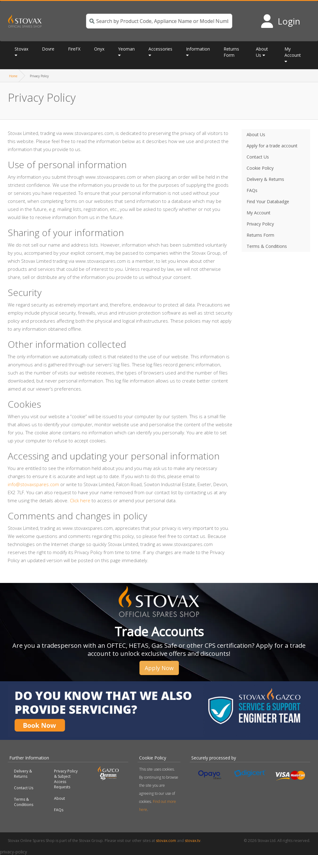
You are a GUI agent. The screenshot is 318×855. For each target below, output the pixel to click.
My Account (292, 52)
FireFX (74, 49)
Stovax (21, 49)
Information (198, 49)
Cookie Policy (260, 168)
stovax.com (166, 840)
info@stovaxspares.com (33, 484)
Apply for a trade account (272, 146)
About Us (262, 52)
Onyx (99, 49)
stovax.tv (192, 840)
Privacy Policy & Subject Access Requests (66, 779)
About (59, 798)
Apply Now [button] (159, 668)
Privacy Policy (260, 224)
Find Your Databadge (268, 201)
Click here (80, 500)
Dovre (48, 49)
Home (13, 76)
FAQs (252, 190)
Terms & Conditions (267, 246)
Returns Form (231, 52)
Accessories (160, 49)
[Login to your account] (280, 21)
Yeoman (126, 49)
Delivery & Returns (265, 179)
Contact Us (258, 157)
